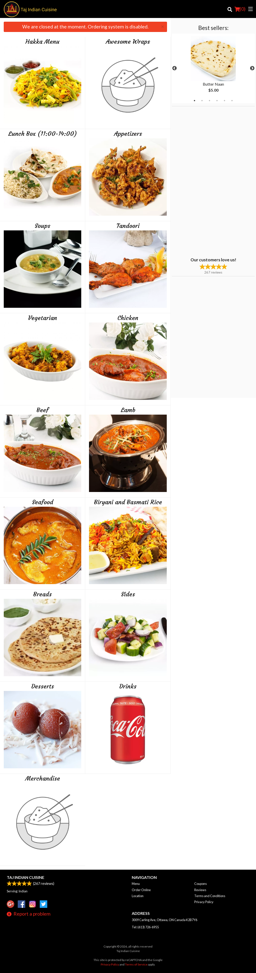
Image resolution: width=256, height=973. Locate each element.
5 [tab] (224, 100)
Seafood (42, 502)
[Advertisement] (203, 181)
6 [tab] (232, 100)
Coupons (200, 884)
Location (138, 896)
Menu (136, 884)
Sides (128, 594)
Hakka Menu (43, 41)
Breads (42, 594)
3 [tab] (209, 100)
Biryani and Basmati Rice (128, 502)
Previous (174, 68)
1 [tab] (194, 100)
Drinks (127, 686)
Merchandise (42, 778)
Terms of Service (136, 964)
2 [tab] (202, 100)
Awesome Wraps (128, 41)
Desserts (42, 686)
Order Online (141, 890)
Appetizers (128, 134)
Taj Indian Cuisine (25, 877)
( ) (240, 9)
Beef (42, 410)
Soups (42, 226)
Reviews (200, 890)
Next (252, 68)
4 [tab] (217, 100)
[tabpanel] (213, 68)
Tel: (145, 927)
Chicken (128, 318)
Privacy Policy (204, 902)
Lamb (128, 410)
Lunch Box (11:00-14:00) (42, 134)
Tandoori (128, 226)
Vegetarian (42, 318)
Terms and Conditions (209, 896)
